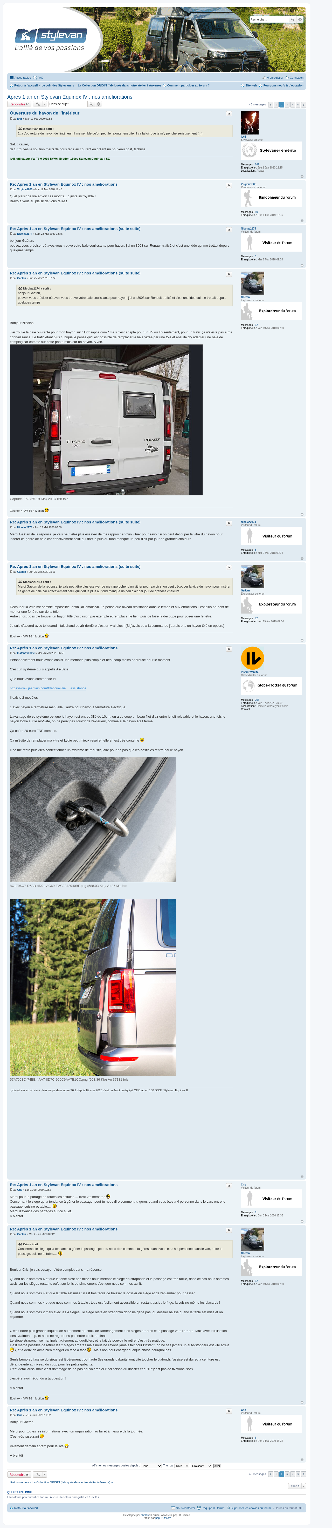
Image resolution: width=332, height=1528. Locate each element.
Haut (302, 176)
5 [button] (298, 104)
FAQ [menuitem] (40, 77)
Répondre (17, 104)
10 (256, 212)
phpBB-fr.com (163, 1518)
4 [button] (292, 104)
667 (257, 164)
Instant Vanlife (250, 672)
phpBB (145, 1515)
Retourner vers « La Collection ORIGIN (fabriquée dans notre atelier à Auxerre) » (61, 1482)
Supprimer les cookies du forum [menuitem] (251, 1508)
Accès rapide (23, 77)
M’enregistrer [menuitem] (275, 77)
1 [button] (276, 104)
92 (256, 325)
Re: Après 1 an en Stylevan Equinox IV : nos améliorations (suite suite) (75, 228)
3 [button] (287, 104)
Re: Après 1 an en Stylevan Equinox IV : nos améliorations (63, 184)
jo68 (243, 136)
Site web (251, 85)
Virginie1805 (248, 184)
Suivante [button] (303, 104)
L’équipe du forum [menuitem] (213, 1508)
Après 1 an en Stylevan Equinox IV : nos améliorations (70, 97)
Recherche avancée (299, 19)
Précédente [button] (270, 104)
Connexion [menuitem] (296, 77)
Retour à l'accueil (26, 1508)
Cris (243, 1184)
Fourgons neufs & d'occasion (283, 85)
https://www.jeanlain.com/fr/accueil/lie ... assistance (48, 688)
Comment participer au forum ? (188, 85)
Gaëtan (245, 297)
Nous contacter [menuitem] (185, 1508)
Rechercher (292, 19)
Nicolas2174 (248, 228)
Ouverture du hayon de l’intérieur (44, 113)
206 (257, 699)
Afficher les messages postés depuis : (127, 1465)
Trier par (176, 1465)
